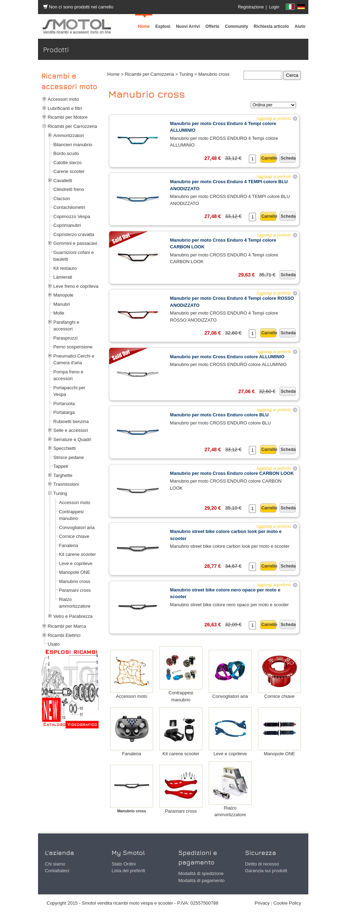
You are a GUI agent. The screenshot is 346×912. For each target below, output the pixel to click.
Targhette (63, 475)
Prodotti (295, 49)
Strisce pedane (69, 457)
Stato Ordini (124, 864)
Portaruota (64, 403)
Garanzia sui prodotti (266, 870)
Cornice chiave (74, 536)
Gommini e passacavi (75, 243)
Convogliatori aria (77, 527)
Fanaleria (68, 545)
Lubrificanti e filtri (65, 108)
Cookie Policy (287, 903)
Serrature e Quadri (73, 439)
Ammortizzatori (69, 135)
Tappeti (61, 466)
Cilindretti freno (69, 189)
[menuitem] (236, 26)
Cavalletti (63, 180)
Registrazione (251, 7)
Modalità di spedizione (201, 873)
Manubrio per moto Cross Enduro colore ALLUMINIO (227, 356)
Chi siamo (55, 864)
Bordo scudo (66, 153)
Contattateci (57, 870)
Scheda (288, 158)
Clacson (62, 198)
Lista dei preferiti (128, 870)
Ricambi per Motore (68, 117)
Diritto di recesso (262, 864)
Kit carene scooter (77, 554)
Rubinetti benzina (71, 421)
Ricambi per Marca (67, 626)
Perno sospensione (73, 346)
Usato (54, 644)
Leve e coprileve (76, 563)
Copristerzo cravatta (74, 234)
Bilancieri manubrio (73, 144)
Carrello (268, 158)
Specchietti (65, 448)
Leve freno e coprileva (76, 286)
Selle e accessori (71, 430)
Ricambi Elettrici (64, 635)
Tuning (60, 493)
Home (113, 74)
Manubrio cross (74, 581)
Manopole (64, 295)
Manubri (62, 304)
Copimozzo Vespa (72, 216)
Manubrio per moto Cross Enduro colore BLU (219, 414)
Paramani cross (75, 590)
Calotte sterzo (68, 162)
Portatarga (64, 412)
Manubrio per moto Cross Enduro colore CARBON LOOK (232, 473)
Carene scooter (69, 171)
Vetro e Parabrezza (73, 616)
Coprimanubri (67, 225)
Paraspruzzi (66, 338)
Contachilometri (69, 207)
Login (274, 7)
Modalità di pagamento (201, 880)
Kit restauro (65, 268)
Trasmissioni (66, 484)
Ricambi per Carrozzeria (72, 126)
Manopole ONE (74, 572)
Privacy (262, 903)
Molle (59, 313)
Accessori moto (63, 99)
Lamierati (63, 277)
